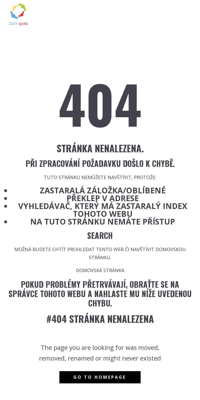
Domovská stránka (100, 270)
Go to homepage (99, 377)
